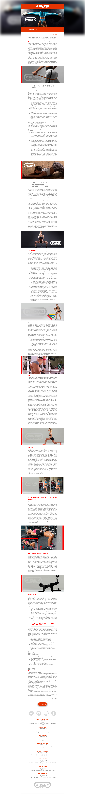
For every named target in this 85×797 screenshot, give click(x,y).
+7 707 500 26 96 (42, 775)
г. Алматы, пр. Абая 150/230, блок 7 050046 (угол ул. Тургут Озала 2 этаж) (42, 740)
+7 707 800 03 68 (42, 745)
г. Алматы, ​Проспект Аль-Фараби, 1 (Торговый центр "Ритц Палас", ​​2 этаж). (42, 724)
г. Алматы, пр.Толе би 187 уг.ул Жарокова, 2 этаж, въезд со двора (42, 777)
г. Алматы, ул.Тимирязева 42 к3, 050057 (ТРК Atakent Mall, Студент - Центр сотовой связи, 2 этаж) (42, 732)
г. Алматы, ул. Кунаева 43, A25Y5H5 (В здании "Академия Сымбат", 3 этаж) (42, 763)
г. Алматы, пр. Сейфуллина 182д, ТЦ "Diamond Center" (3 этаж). (42, 770)
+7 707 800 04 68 (42, 760)
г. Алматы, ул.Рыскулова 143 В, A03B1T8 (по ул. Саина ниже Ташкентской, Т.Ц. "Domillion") (42, 756)
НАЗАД (55, 698)
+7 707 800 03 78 (42, 737)
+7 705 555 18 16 (42, 729)
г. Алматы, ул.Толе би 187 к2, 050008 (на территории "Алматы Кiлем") (42, 748)
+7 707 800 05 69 (42, 753)
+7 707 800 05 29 (42, 768)
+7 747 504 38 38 (42, 721)
